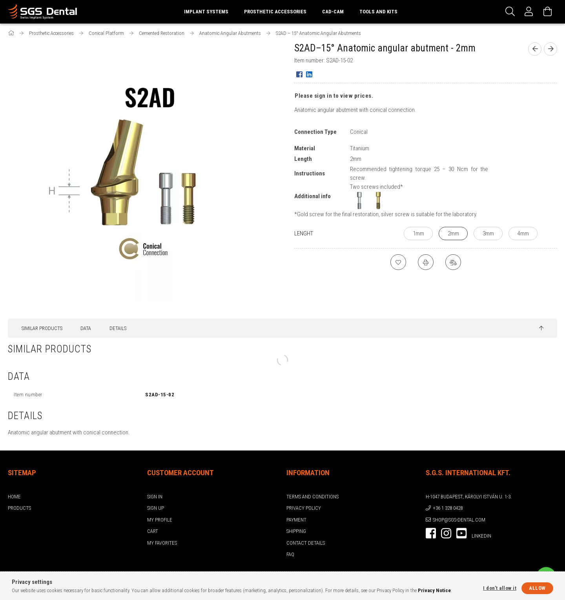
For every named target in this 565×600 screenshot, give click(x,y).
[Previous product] (534, 49)
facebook (431, 533)
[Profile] (528, 12)
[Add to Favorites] (398, 262)
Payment (296, 520)
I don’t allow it (499, 588)
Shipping (296, 531)
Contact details (305, 543)
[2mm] (453, 234)
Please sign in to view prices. (334, 95)
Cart (152, 531)
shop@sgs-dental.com (459, 520)
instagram (446, 533)
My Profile (159, 520)
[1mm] (418, 234)
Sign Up (155, 508)
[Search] (510, 12)
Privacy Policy (303, 508)
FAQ (290, 554)
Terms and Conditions (312, 497)
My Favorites (162, 543)
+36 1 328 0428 (448, 508)
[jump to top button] (541, 328)
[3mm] (488, 234)
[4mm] (523, 234)
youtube (461, 533)
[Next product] (550, 49)
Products (19, 508)
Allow (537, 588)
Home (14, 497)
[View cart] (547, 12)
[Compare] (453, 262)
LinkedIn (481, 535)
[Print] (426, 262)
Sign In (154, 497)
